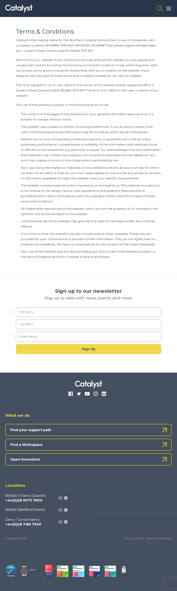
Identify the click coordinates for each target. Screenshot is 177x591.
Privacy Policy (134, 538)
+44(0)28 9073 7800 (23, 500)
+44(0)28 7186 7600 (23, 524)
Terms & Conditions (159, 538)
